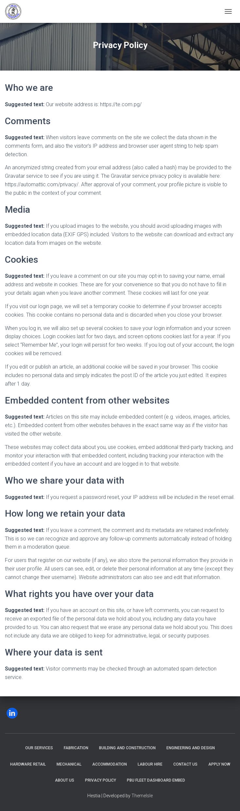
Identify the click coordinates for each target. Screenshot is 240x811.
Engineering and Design (190, 748)
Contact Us (185, 764)
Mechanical (69, 764)
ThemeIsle (142, 795)
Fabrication (76, 748)
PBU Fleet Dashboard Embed (156, 780)
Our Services (39, 748)
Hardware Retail (28, 764)
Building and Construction (127, 748)
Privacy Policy (100, 780)
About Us (64, 780)
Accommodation (109, 764)
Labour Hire (150, 764)
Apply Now (219, 764)
